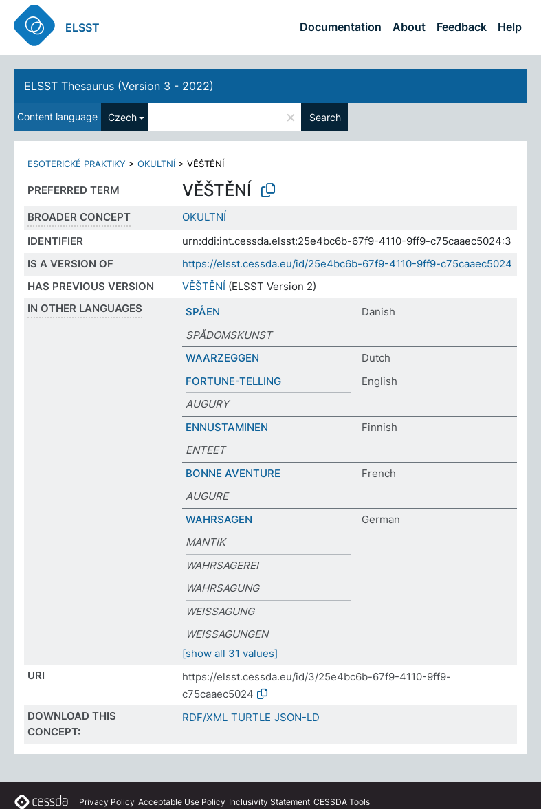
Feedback (462, 27)
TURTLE (251, 717)
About (409, 27)
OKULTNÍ (156, 163)
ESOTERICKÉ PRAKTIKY (76, 163)
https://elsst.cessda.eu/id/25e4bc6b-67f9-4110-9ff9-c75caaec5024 (347, 263)
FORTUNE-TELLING (233, 381)
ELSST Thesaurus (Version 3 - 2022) (119, 86)
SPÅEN (203, 311)
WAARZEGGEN (222, 357)
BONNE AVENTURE (233, 473)
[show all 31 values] (230, 653)
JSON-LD (297, 717)
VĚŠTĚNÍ (203, 286)
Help (510, 27)
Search (325, 117)
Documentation (341, 27)
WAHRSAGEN (219, 519)
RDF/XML (205, 717)
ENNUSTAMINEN (227, 427)
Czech (122, 117)
